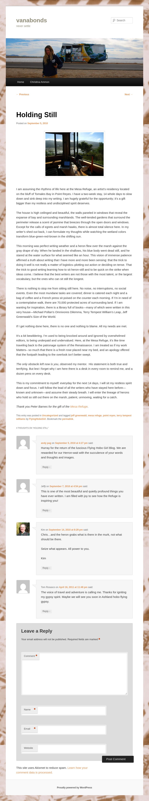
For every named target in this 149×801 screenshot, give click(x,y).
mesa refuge (95, 415)
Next (129, 94)
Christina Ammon (39, 82)
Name (30, 710)
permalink (67, 419)
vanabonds (31, 20)
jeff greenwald (79, 415)
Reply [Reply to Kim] (46, 568)
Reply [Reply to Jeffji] (46, 510)
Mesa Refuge (78, 406)
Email (30, 729)
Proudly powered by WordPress (74, 787)
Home (20, 82)
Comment (30, 656)
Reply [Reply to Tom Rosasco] (46, 611)
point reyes (109, 415)
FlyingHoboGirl (37, 419)
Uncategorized (50, 415)
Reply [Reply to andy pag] (46, 467)
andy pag (46, 443)
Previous (22, 94)
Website (28, 747)
